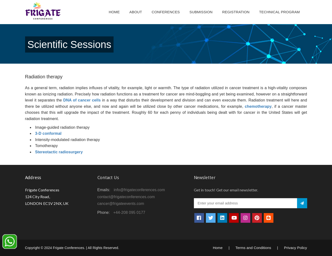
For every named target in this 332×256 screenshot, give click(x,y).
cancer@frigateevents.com (120, 204)
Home (114, 12)
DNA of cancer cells (82, 100)
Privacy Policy (295, 248)
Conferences (166, 12)
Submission (201, 12)
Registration (236, 12)
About (135, 12)
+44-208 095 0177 (129, 212)
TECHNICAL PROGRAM (280, 12)
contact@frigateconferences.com (126, 197)
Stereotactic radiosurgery (59, 152)
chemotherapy (258, 106)
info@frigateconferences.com (139, 190)
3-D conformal (48, 133)
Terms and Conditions (253, 248)
